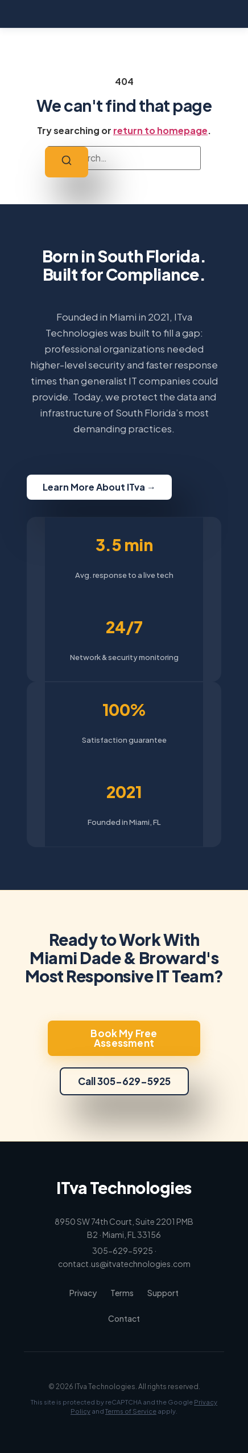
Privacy (83, 1293)
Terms (122, 1293)
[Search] (66, 162)
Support (163, 1293)
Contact (124, 1318)
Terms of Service (130, 1411)
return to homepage (160, 130)
